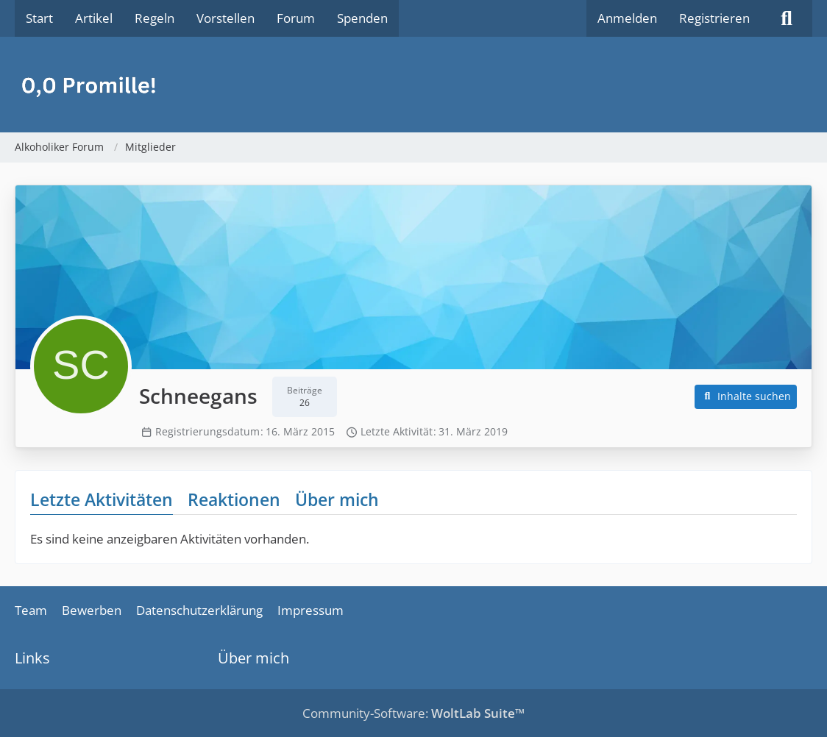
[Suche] (786, 18)
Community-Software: (413, 713)
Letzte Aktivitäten (101, 499)
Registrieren (714, 18)
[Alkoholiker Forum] (413, 84)
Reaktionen (234, 499)
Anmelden (627, 18)
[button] (746, 397)
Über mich (337, 499)
